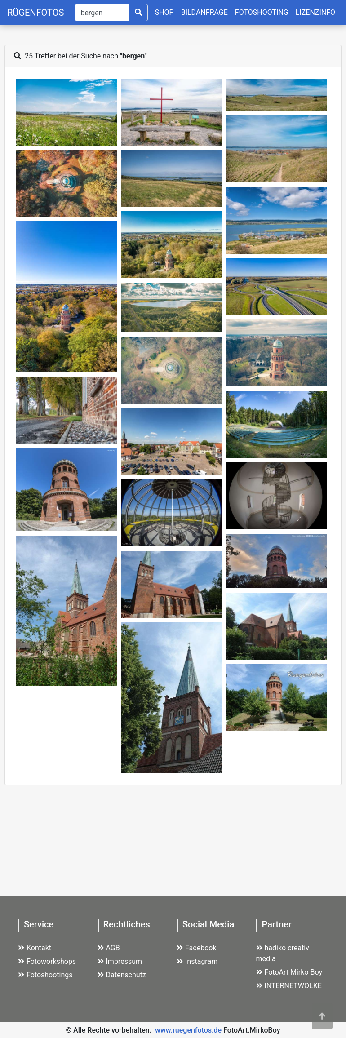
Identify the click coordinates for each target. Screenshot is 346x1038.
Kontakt (34, 948)
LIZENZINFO (315, 12)
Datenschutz (122, 975)
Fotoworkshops (47, 961)
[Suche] (102, 12)
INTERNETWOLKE (289, 985)
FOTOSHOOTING (261, 12)
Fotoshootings (45, 975)
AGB (109, 948)
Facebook (196, 948)
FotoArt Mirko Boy (289, 972)
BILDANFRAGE (204, 12)
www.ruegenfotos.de (188, 1030)
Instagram (197, 961)
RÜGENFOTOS (35, 12)
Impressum (120, 961)
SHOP (164, 12)
